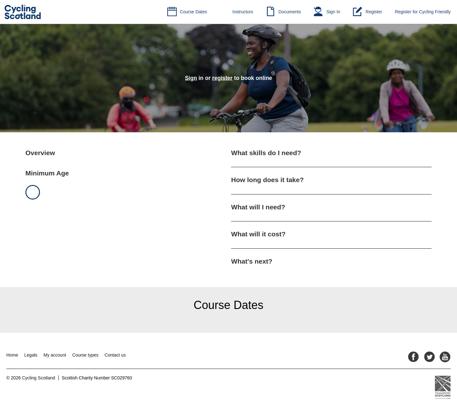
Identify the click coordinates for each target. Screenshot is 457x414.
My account (54, 355)
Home (12, 355)
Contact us (115, 355)
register (222, 78)
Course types (85, 355)
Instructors (242, 11)
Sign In (333, 11)
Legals (30, 355)
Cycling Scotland (38, 377)
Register (374, 11)
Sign (191, 78)
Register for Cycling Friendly (423, 11)
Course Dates (193, 11)
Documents (290, 11)
